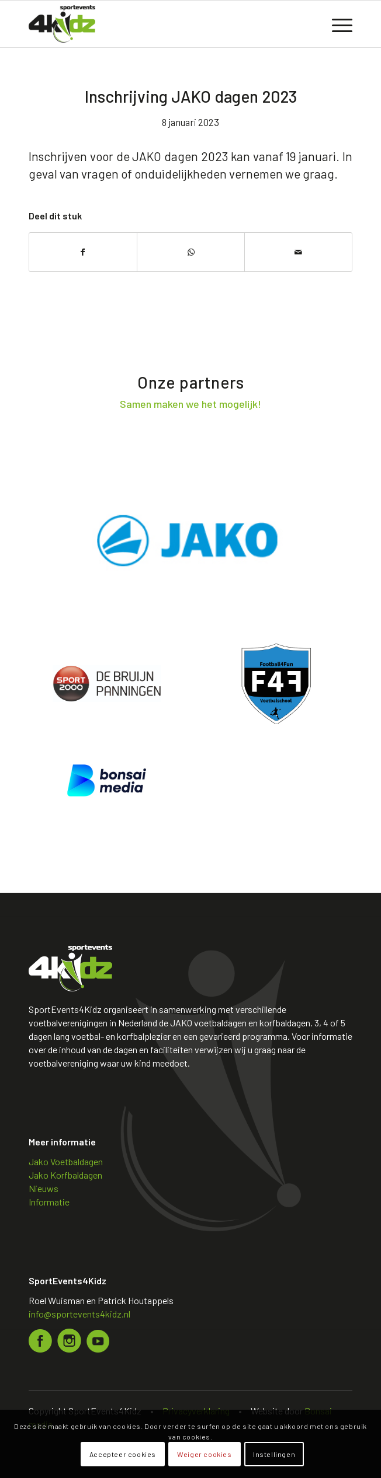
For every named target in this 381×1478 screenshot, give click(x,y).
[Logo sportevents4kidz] (158, 24)
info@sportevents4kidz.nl (79, 1313)
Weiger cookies (204, 1454)
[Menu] (336, 24)
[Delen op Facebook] (83, 252)
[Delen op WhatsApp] (190, 252)
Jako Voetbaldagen (66, 1161)
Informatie (49, 1201)
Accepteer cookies (122, 1454)
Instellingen (274, 1454)
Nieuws (43, 1188)
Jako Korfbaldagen (65, 1174)
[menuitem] (336, 24)
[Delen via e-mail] (298, 252)
